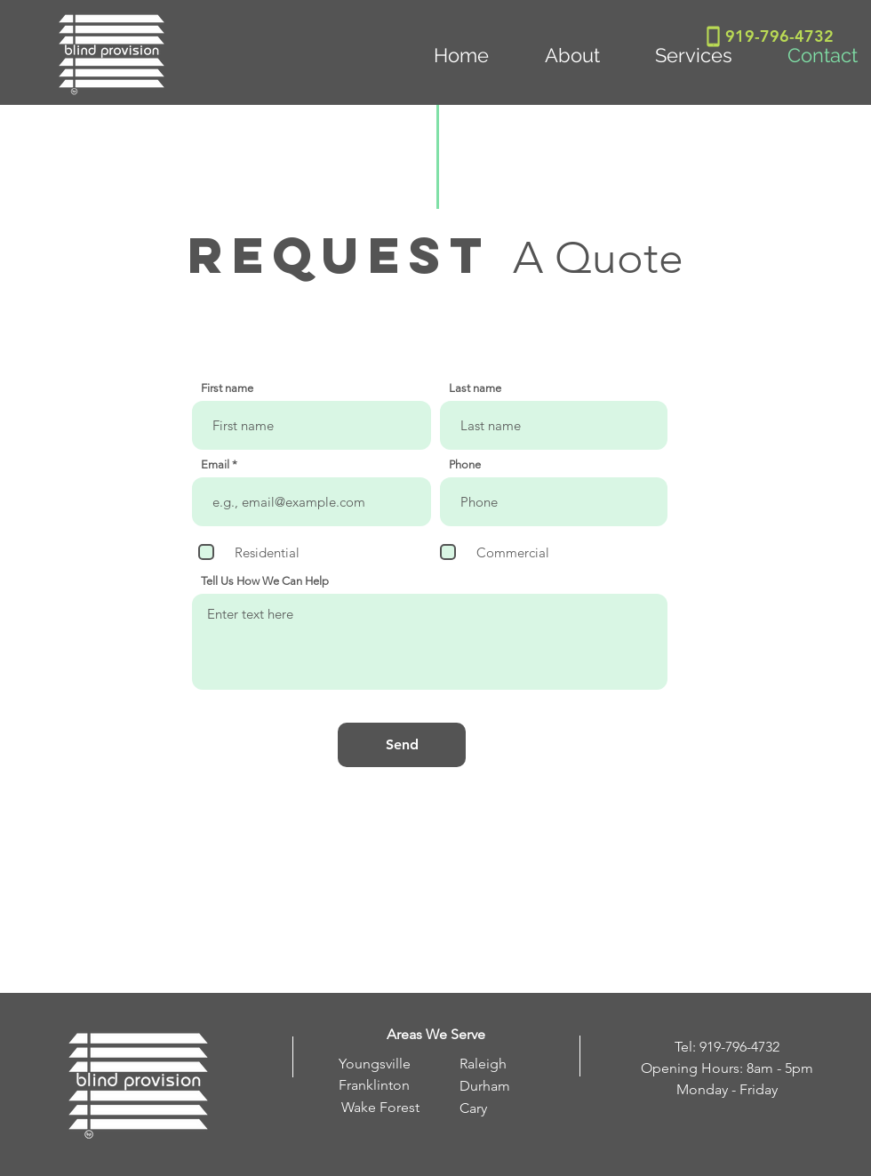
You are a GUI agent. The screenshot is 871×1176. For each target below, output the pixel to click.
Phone (465, 464)
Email (215, 464)
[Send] (402, 745)
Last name (475, 388)
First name (227, 388)
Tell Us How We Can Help (265, 581)
